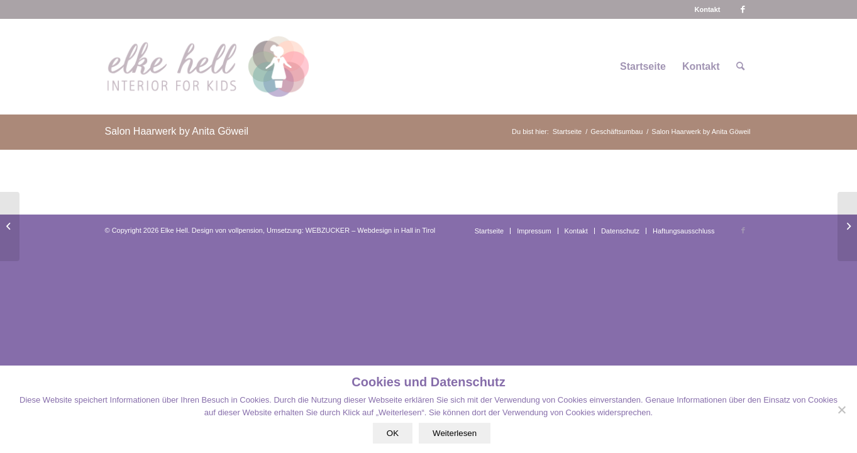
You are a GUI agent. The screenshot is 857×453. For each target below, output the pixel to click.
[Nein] (841, 409)
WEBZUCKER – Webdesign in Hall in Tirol (370, 230)
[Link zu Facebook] (743, 9)
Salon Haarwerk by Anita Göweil (177, 131)
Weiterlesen (455, 433)
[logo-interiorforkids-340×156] (208, 67)
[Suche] (740, 67)
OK (393, 433)
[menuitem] (707, 9)
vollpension (245, 230)
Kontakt (708, 9)
